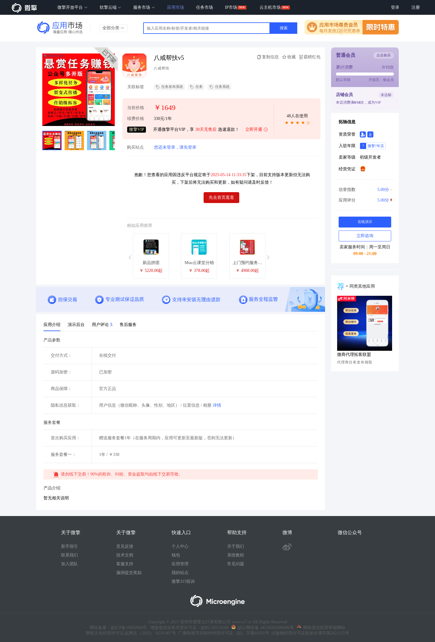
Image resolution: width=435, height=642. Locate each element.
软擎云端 (110, 7)
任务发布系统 (169, 87)
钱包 (176, 555)
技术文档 (124, 555)
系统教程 (235, 555)
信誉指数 (365, 189)
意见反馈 (124, 546)
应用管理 (180, 564)
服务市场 (144, 7)
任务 (196, 87)
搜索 (284, 28)
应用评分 (365, 200)
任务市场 (204, 7)
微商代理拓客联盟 (354, 354)
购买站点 (135, 147)
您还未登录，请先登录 (175, 147)
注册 (415, 7)
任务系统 (219, 87)
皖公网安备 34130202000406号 (262, 627)
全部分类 (113, 28)
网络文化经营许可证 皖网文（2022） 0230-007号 (131, 633)
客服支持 (124, 564)
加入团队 (69, 564)
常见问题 (235, 564)
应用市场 (175, 7)
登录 (395, 7)
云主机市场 (270, 7)
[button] (130, 257)
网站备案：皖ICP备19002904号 (118, 627)
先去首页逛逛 (221, 197)
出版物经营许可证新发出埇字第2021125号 (309, 633)
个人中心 (180, 546)
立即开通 (256, 130)
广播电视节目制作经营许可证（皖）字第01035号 (222, 633)
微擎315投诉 (183, 581)
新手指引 (69, 546)
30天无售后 (206, 129)
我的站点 (180, 572)
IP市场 (231, 7)
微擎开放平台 (72, 7)
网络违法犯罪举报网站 (321, 627)
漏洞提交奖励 (129, 572)
